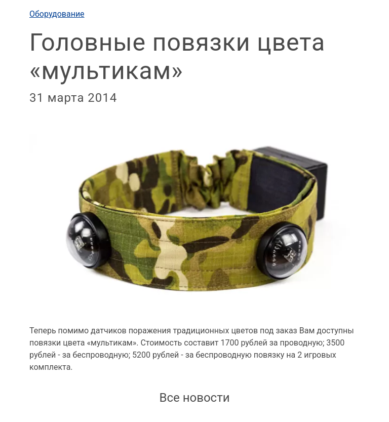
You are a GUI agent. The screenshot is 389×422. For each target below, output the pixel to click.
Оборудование (57, 14)
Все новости (194, 398)
